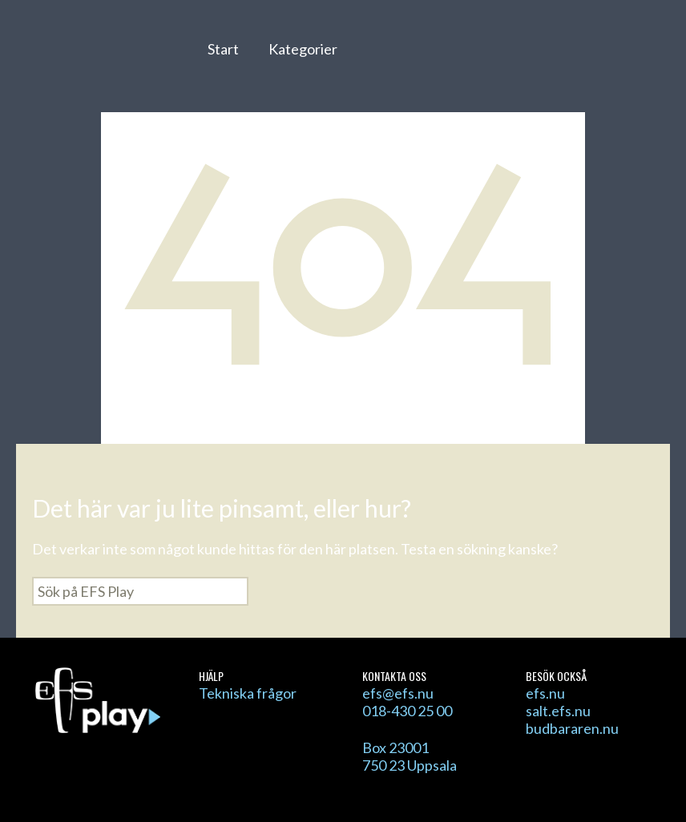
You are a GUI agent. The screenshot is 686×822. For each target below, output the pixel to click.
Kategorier (302, 49)
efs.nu (545, 693)
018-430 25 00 (407, 710)
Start (223, 49)
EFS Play (103, 58)
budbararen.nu (572, 728)
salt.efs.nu (558, 710)
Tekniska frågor (248, 693)
